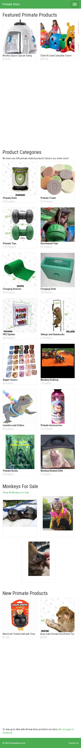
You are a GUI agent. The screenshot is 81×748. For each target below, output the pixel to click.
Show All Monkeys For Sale (16, 492)
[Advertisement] (40, 105)
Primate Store (11, 4)
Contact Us (73, 743)
